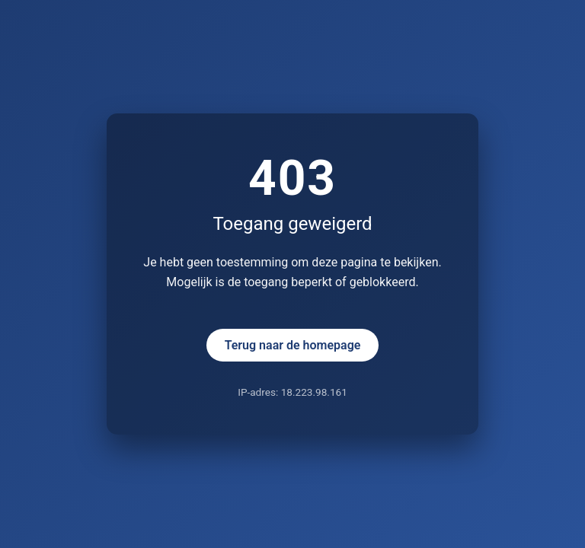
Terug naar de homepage (293, 345)
